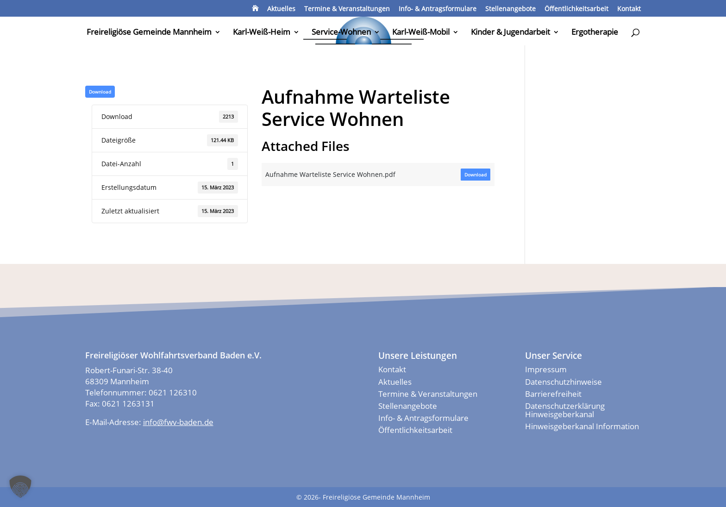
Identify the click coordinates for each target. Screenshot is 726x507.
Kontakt (629, 9)
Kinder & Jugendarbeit (510, 33)
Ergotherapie (594, 33)
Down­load (100, 91)
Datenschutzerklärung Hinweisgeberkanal (565, 410)
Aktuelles (281, 9)
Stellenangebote (510, 9)
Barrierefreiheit (553, 393)
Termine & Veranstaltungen (347, 9)
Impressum (546, 369)
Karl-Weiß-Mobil (421, 33)
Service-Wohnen (341, 33)
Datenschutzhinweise (563, 381)
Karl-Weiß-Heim (261, 33)
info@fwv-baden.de (178, 422)
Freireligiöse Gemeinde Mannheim (149, 33)
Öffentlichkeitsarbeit (576, 9)
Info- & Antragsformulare (437, 9)
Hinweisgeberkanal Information (582, 426)
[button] (20, 486)
